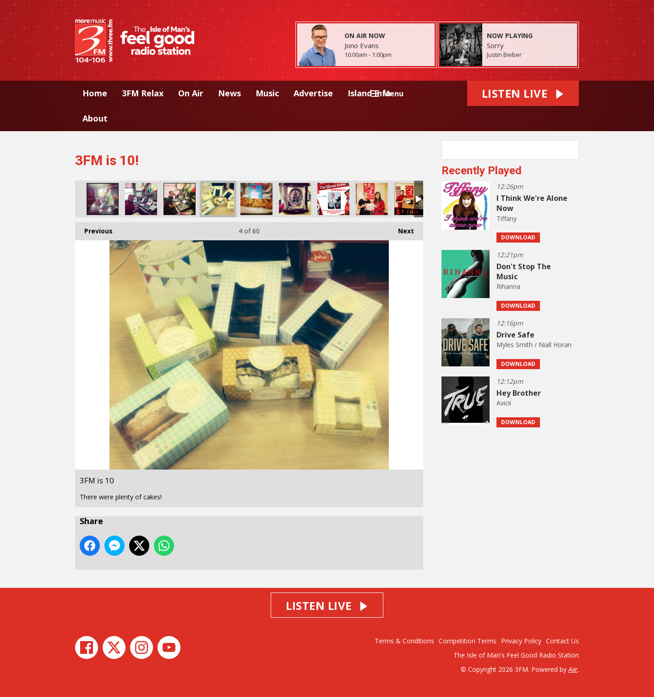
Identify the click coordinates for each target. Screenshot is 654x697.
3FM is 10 (103, 199)
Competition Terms (467, 640)
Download (518, 237)
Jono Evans (361, 45)
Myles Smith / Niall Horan (534, 344)
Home (94, 93)
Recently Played (481, 170)
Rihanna (508, 286)
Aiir (573, 669)
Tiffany (506, 218)
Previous (94, 228)
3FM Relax (143, 93)
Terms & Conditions (404, 640)
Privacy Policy (521, 640)
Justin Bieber (504, 54)
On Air (190, 93)
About (95, 118)
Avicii (503, 402)
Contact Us (562, 640)
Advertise (313, 93)
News (229, 93)
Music (267, 93)
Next (401, 228)
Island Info (369, 93)
